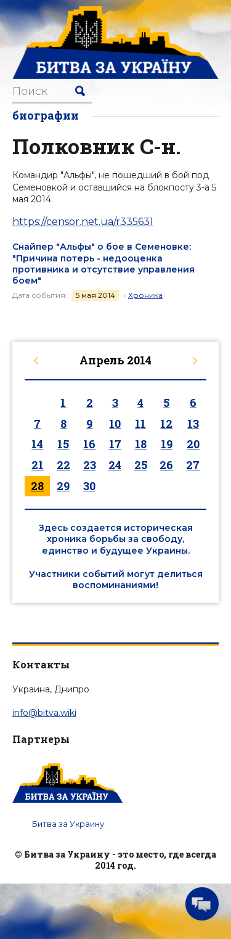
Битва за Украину (68, 824)
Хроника (145, 295)
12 (166, 423)
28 (37, 485)
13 (193, 423)
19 (166, 444)
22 (63, 464)
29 (63, 485)
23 (89, 464)
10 (115, 423)
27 (193, 464)
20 (193, 444)
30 (89, 485)
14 (37, 444)
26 (166, 464)
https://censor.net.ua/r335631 (82, 222)
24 (114, 464)
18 (141, 444)
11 (140, 423)
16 (89, 444)
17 (115, 444)
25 (140, 464)
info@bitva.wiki (44, 712)
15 (63, 444)
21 (37, 464)
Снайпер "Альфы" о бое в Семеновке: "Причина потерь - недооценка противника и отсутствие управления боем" (103, 263)
